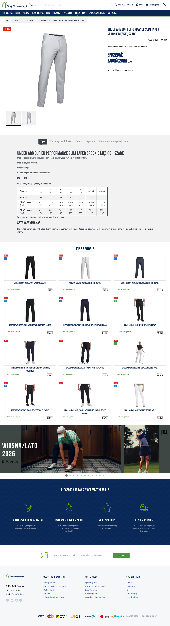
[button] (66, 475)
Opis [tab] (42, 141)
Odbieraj (121, 555)
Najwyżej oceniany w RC (140, 616)
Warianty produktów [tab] (60, 141)
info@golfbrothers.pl (18, 594)
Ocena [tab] (78, 141)
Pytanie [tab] (90, 141)
